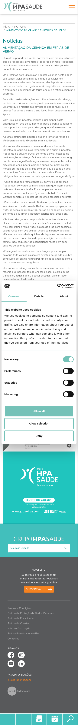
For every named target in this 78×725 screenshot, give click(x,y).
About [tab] (64, 296)
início (6, 26)
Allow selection (39, 423)
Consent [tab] (14, 296)
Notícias (20, 26)
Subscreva (33, 589)
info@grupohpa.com (19, 679)
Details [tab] (39, 296)
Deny (39, 435)
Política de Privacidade (21, 618)
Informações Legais (19, 628)
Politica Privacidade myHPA (23, 633)
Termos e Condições (19, 608)
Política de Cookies (19, 623)
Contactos (13, 638)
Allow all (39, 411)
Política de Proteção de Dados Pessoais (31, 613)
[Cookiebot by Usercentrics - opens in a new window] (57, 286)
